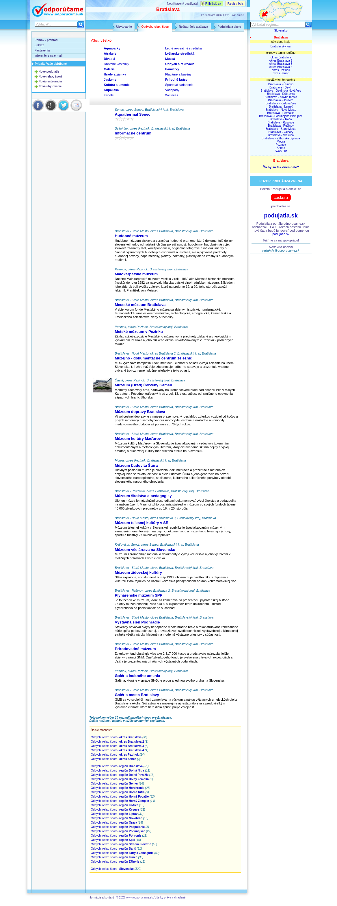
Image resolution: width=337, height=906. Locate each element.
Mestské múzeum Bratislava (140, 304)
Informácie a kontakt (101, 897)
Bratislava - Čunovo (280, 84)
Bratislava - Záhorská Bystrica (281, 138)
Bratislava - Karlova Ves (280, 103)
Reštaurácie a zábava (193, 26)
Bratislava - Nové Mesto (280, 109)
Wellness (171, 95)
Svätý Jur (281, 151)
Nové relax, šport (50, 76)
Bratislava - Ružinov (281, 125)
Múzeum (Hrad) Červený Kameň (143, 385)
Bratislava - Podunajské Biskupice (281, 116)
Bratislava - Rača (281, 119)
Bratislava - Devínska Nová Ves (280, 90)
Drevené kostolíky (116, 64)
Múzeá (170, 58)
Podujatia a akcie (229, 26)
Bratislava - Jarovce (281, 100)
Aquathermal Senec (132, 114)
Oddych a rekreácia (180, 64)
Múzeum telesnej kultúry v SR (142, 523)
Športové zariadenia (179, 84)
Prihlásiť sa (213, 3)
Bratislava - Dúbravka (281, 93)
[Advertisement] (165, 185)
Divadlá (109, 58)
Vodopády (172, 90)
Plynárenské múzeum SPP (139, 595)
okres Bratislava (281, 57)
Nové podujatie (49, 71)
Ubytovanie (124, 26)
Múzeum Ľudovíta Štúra (136, 465)
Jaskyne (110, 79)
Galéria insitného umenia (137, 675)
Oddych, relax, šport (155, 26)
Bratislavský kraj (280, 46)
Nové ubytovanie (50, 86)
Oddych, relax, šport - (116, 737)
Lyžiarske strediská (179, 53)
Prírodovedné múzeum (135, 649)
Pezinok (281, 144)
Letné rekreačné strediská (183, 48)
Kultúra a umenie (117, 84)
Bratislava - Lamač (281, 106)
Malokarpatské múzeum (136, 274)
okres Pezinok (281, 70)
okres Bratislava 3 (280, 63)
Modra (281, 141)
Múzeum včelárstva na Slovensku (145, 549)
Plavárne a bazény (178, 74)
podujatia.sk (281, 215)
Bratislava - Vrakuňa (281, 135)
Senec (281, 148)
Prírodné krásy (176, 79)
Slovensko (280, 30)
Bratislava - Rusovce (281, 122)
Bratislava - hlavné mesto (281, 97)
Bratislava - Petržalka (280, 113)
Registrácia (235, 3)
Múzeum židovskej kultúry (138, 572)
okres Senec (281, 73)
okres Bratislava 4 (280, 67)
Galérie (109, 69)
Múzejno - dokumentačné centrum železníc (153, 358)
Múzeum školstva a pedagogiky (143, 496)
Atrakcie (110, 53)
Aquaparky (112, 48)
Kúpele (109, 95)
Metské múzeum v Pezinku (139, 331)
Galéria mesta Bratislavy (137, 695)
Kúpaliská (111, 90)
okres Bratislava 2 (280, 60)
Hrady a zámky (115, 74)
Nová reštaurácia (50, 81)
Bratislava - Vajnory (281, 132)
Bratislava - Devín (280, 87)
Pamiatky (172, 69)
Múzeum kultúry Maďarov (138, 438)
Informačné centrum (133, 133)
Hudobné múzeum (131, 236)
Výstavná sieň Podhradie (137, 622)
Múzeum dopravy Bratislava (140, 411)
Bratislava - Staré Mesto (280, 128)
